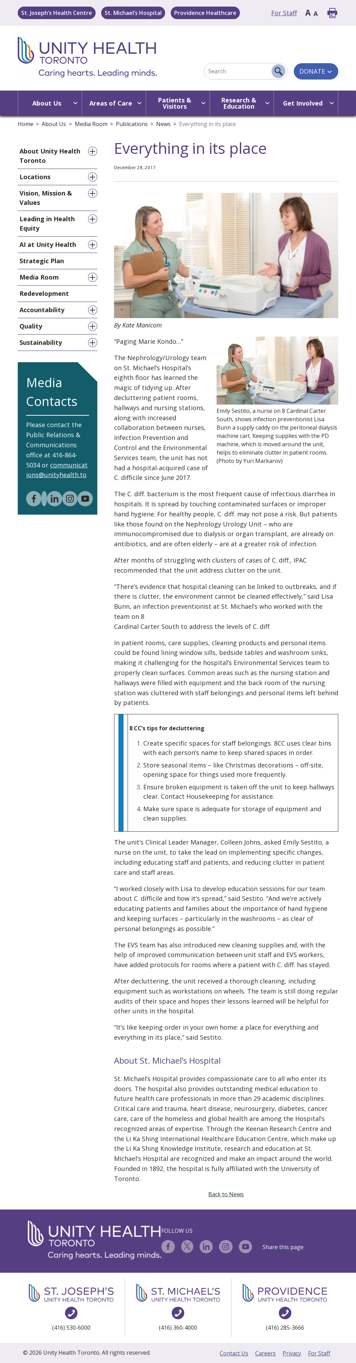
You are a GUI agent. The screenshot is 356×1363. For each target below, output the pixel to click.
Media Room (91, 124)
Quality (30, 326)
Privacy (292, 1353)
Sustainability (40, 342)
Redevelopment (44, 293)
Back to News (226, 1194)
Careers (265, 1353)
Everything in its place (207, 124)
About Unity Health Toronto (49, 156)
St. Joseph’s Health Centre (56, 13)
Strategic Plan (41, 261)
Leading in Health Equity (47, 223)
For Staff (284, 13)
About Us (54, 124)
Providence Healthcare (205, 13)
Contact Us (234, 1353)
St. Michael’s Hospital (133, 13)
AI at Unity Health (47, 244)
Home (25, 124)
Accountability (41, 310)
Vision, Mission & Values (45, 198)
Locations (34, 177)
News (163, 124)
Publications (132, 124)
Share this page (283, 1247)
